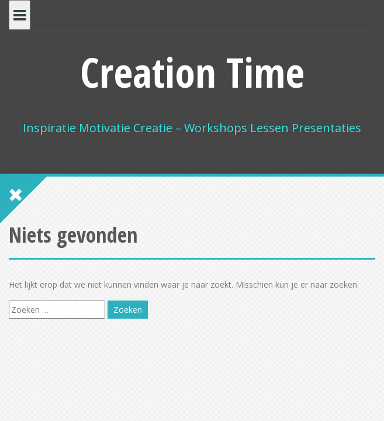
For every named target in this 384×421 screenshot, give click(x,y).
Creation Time (192, 72)
